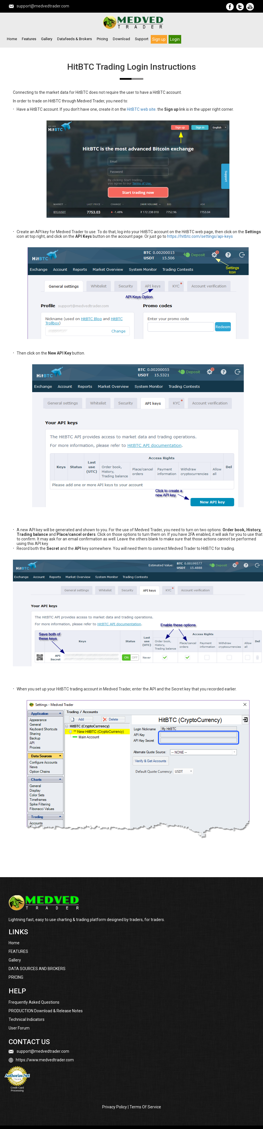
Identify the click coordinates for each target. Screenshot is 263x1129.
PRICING (16, 977)
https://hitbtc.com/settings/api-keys (200, 236)
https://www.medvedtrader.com (45, 1060)
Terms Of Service (145, 1107)
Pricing (102, 39)
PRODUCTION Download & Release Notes (46, 1011)
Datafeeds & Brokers (74, 39)
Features (29, 39)
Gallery (46, 39)
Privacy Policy (114, 1107)
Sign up (159, 39)
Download (121, 39)
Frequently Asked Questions (34, 1002)
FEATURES (18, 951)
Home (12, 39)
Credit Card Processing (17, 1089)
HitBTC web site (141, 109)
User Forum (19, 1028)
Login (175, 39)
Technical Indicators (27, 1019)
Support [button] (141, 39)
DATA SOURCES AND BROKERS (37, 968)
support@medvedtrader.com (43, 6)
